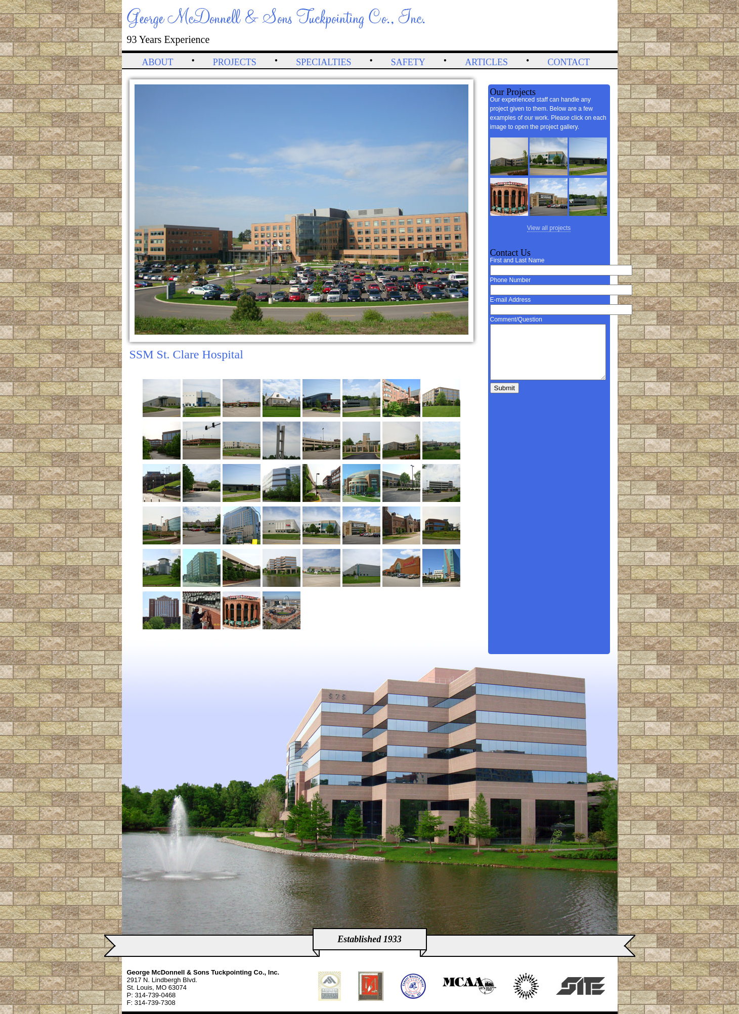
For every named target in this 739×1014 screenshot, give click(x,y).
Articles (486, 62)
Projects (234, 62)
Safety (408, 62)
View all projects (549, 228)
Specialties (323, 62)
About (157, 62)
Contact (568, 62)
